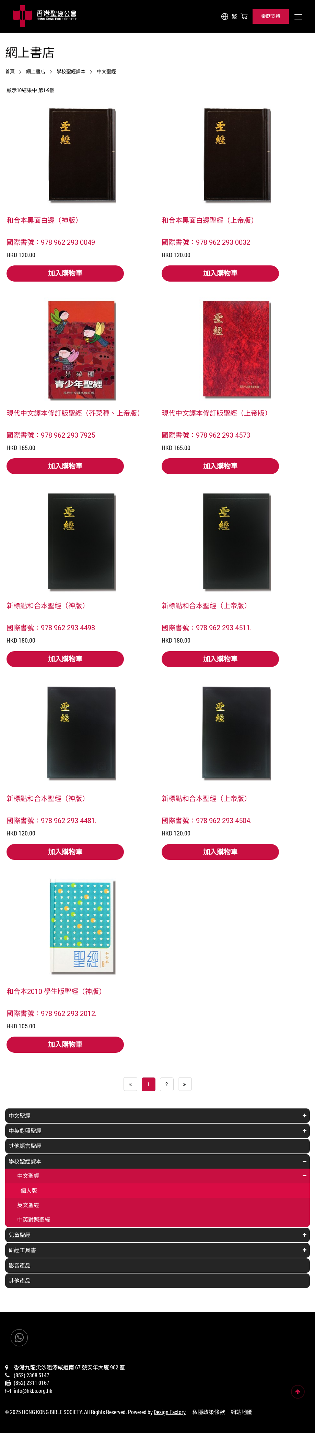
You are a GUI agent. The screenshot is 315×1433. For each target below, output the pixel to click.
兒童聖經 (20, 1234)
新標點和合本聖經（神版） (48, 605)
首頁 (10, 71)
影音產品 (20, 1265)
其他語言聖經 (25, 1145)
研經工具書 (22, 1250)
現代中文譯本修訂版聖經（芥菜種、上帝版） (75, 412)
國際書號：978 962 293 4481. (51, 820)
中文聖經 (106, 71)
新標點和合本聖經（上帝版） (206, 605)
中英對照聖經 (25, 1130)
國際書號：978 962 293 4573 (206, 434)
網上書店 (35, 71)
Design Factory (170, 1411)
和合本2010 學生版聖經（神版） (56, 991)
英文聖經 (28, 1204)
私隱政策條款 (208, 1411)
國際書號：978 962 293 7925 (51, 434)
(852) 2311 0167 (31, 1382)
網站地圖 (242, 1411)
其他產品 (20, 1280)
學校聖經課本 (71, 71)
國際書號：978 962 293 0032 (206, 242)
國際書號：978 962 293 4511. (207, 627)
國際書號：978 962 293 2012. (51, 1013)
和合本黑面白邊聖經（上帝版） (210, 220)
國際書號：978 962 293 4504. (207, 820)
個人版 (29, 1190)
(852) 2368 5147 (31, 1375)
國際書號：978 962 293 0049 (51, 242)
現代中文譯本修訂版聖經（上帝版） (216, 412)
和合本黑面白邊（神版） (44, 220)
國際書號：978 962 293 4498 (51, 627)
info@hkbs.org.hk (33, 1390)
